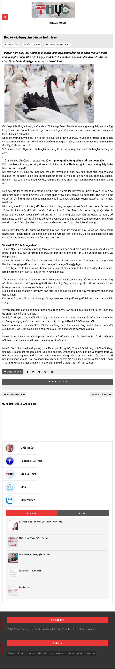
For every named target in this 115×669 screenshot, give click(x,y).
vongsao (91, 653)
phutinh (80, 653)
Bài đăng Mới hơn (16, 394)
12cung (11, 653)
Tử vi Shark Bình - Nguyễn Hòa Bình (35, 554)
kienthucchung (62, 44)
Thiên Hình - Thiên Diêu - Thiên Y (33, 538)
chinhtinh (42, 653)
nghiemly (70, 653)
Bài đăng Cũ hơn (99, 394)
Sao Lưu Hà (24, 587)
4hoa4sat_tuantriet (26, 653)
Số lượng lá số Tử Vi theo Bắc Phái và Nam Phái (40, 522)
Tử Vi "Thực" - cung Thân (30, 571)
